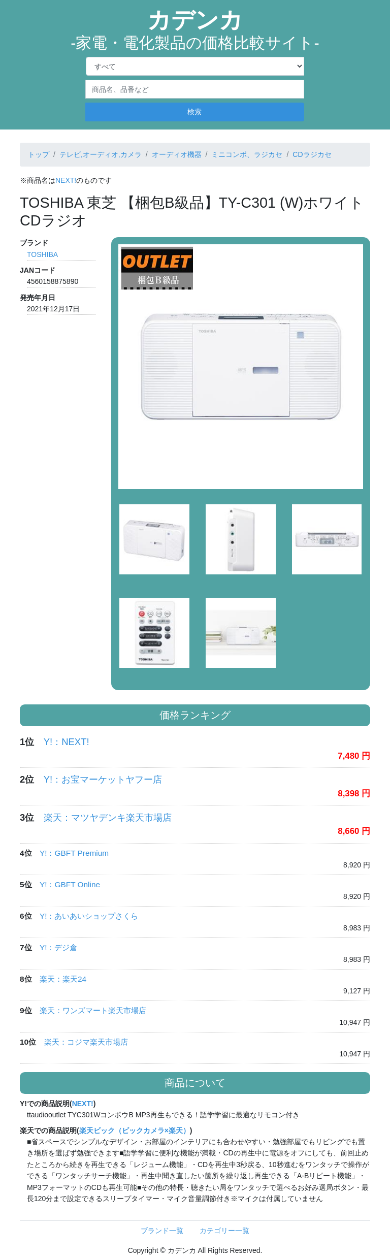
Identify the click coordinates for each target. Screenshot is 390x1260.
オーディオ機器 (177, 154)
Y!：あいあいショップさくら (89, 916)
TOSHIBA (42, 254)
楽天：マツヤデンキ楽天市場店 (108, 817)
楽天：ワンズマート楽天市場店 (93, 1010)
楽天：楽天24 (63, 979)
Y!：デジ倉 (59, 947)
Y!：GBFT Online (70, 884)
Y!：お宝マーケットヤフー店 (103, 779)
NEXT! (65, 180)
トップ (38, 154)
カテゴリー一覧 (224, 1230)
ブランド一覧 (162, 1230)
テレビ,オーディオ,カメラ (100, 154)
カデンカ (195, 30)
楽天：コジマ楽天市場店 (86, 1042)
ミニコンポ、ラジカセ (246, 154)
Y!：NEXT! (66, 741)
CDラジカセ (311, 154)
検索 (194, 112)
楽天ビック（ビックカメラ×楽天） (134, 1130)
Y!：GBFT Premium (74, 853)
